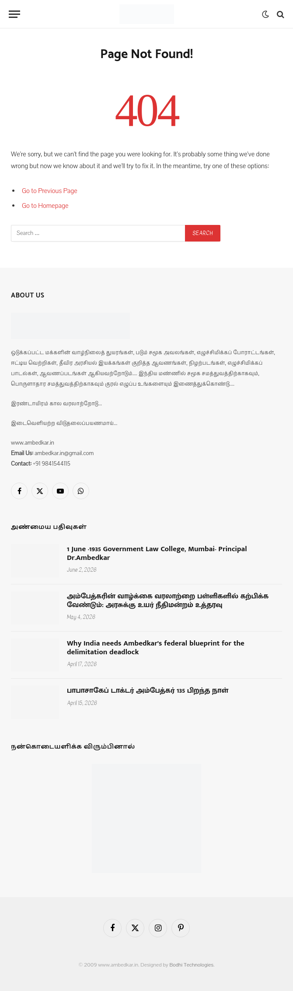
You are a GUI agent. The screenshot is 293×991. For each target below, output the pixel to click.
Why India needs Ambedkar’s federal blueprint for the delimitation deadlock (155, 647)
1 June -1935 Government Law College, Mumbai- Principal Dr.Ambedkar (157, 553)
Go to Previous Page (49, 190)
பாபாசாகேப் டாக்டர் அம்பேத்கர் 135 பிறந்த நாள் (147, 691)
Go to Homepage (45, 205)
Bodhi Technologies (191, 964)
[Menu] (14, 14)
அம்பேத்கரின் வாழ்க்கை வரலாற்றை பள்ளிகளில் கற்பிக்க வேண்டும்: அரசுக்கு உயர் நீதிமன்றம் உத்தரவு (168, 600)
